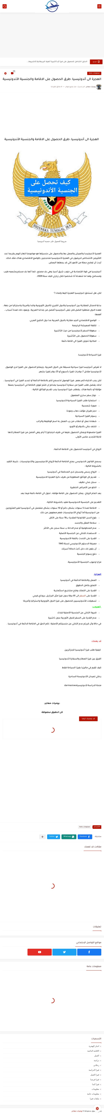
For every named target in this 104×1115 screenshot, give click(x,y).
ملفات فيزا (94, 1098)
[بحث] (5, 6)
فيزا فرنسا (94, 1079)
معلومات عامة (94, 73)
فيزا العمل (94, 1075)
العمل (96, 1055)
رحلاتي (96, 1065)
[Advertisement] (52, 36)
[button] (85, 836)
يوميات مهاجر (77, 1111)
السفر (82, 596)
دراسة (96, 1060)
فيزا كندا (95, 1084)
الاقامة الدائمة (93, 1051)
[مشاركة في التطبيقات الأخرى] (42, 836)
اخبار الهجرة (94, 1046)
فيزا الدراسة (94, 1070)
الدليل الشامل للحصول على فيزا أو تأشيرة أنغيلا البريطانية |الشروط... (57, 62)
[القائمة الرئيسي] (99, 6)
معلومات (95, 1089)
